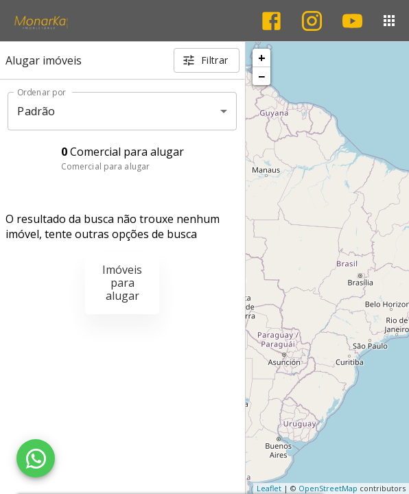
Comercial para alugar (105, 166)
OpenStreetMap (328, 488)
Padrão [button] (36, 111)
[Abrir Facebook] (271, 21)
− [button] (261, 76)
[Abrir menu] (389, 20)
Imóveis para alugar (122, 282)
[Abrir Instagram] (312, 21)
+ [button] (262, 57)
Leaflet (269, 488)
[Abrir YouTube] (352, 21)
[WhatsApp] (35, 458)
